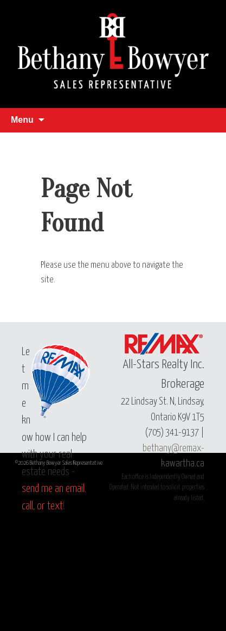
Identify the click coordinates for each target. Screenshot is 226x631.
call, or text (42, 506)
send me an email (53, 489)
